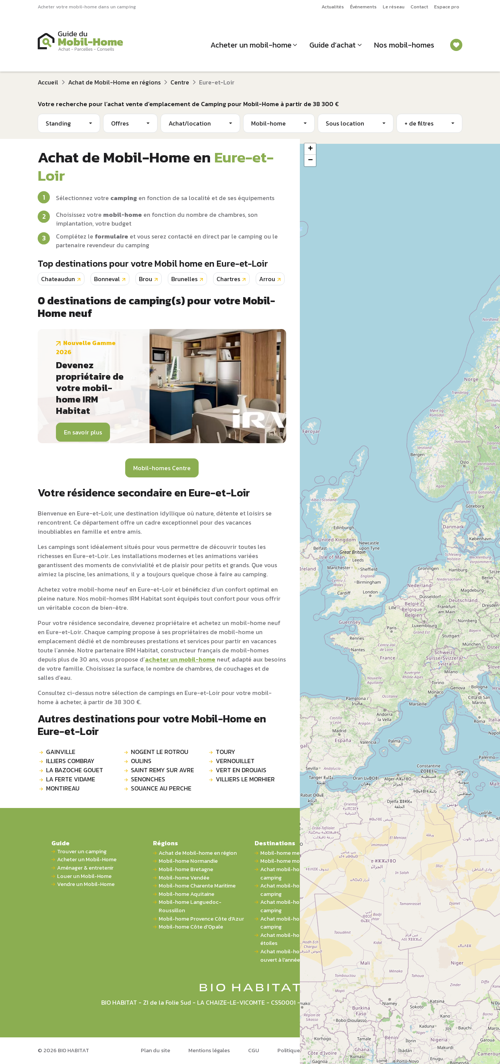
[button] (310, 149)
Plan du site (155, 1050)
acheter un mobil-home (180, 659)
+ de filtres (418, 123)
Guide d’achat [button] (332, 45)
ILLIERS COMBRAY (70, 760)
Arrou (267, 278)
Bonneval (107, 278)
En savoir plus (83, 432)
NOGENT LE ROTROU (159, 751)
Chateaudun (58, 278)
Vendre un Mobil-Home (86, 884)
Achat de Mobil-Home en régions (114, 82)
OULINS (141, 760)
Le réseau (393, 6)
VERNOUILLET (235, 760)
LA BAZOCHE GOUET (74, 770)
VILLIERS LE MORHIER (245, 779)
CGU (253, 1050)
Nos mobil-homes (404, 45)
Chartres (228, 278)
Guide (60, 843)
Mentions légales (209, 1050)
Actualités (333, 6)
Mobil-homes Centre (162, 467)
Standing (58, 123)
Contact (419, 6)
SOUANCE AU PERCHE (161, 788)
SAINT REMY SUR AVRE (162, 770)
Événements (363, 6)
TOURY (225, 751)
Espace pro (446, 6)
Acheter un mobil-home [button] (250, 45)
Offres (120, 123)
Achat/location (190, 123)
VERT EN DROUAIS (241, 770)
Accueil (48, 82)
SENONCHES (148, 779)
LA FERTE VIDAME (70, 779)
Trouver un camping (82, 852)
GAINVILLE (60, 751)
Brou (145, 278)
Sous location (345, 123)
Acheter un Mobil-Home (86, 860)
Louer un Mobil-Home (84, 876)
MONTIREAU (63, 788)
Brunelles (184, 278)
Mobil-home (268, 123)
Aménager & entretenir (85, 868)
